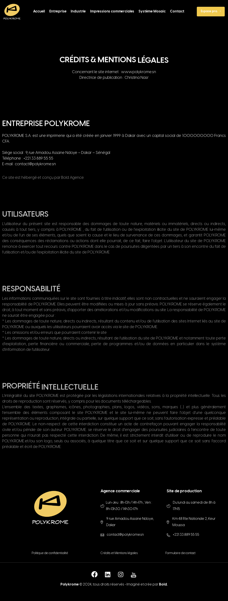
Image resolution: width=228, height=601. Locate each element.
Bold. (163, 584)
